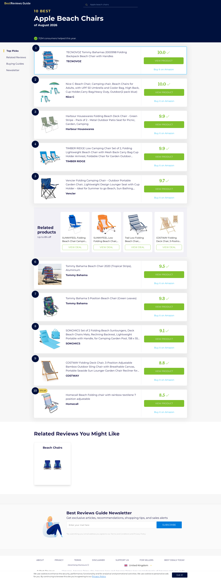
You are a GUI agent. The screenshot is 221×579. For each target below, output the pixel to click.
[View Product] (110, 60)
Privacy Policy (99, 576)
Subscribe (169, 524)
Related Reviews (16, 57)
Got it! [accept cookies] (180, 575)
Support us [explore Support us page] (122, 560)
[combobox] (110, 4)
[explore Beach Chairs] (52, 463)
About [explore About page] (40, 560)
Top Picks (13, 50)
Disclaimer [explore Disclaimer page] (98, 560)
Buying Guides (15, 63)
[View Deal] (75, 232)
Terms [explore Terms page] (77, 560)
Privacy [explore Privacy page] (59, 560)
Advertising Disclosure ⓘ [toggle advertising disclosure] (78, 565)
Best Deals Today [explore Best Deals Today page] (174, 560)
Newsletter (12, 70)
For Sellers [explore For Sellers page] (146, 560)
